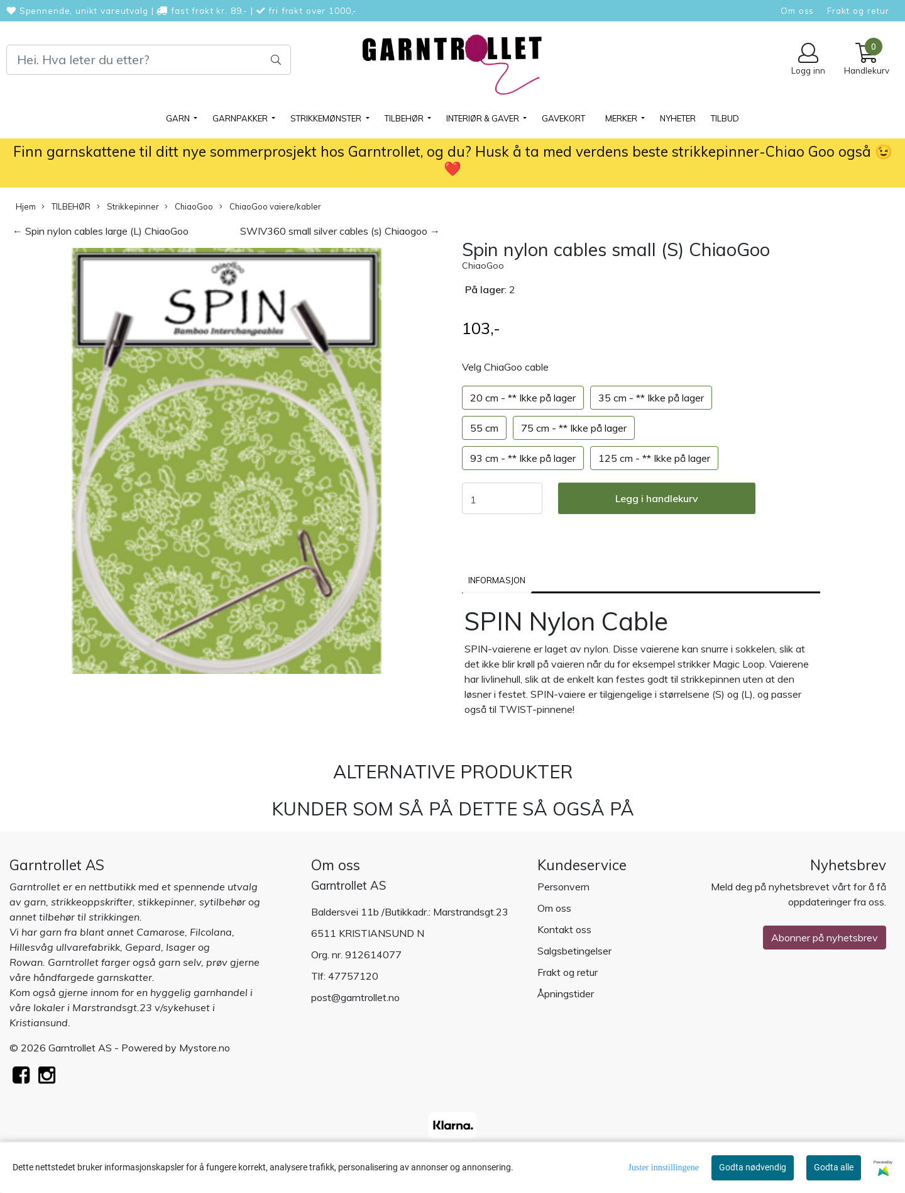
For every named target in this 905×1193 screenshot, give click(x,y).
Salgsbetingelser (574, 950)
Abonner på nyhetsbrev (824, 937)
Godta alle (833, 1167)
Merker (622, 118)
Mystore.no (204, 1047)
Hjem (26, 206)
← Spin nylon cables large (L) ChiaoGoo (101, 231)
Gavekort (563, 118)
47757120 (353, 976)
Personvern (563, 886)
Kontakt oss (564, 929)
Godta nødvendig (752, 1167)
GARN (179, 118)
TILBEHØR (405, 118)
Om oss (797, 10)
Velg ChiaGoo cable (505, 367)
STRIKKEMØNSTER (326, 118)
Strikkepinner (128, 206)
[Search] (148, 60)
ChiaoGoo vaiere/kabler (270, 206)
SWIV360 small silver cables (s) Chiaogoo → (340, 231)
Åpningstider (565, 993)
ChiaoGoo (189, 206)
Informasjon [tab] (496, 580)
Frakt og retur (858, 10)
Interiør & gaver (483, 118)
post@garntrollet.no (355, 997)
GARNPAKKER (241, 118)
